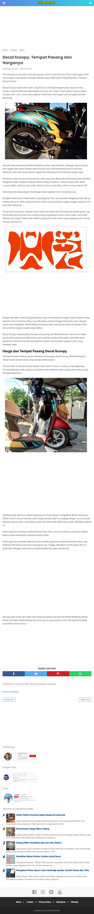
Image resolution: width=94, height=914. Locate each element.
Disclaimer (60, 902)
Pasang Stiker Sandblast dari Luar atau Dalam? (39, 843)
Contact (30, 902)
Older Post (84, 700)
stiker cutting (65, 369)
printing (78, 369)
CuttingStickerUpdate (52, 910)
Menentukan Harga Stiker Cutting (32, 829)
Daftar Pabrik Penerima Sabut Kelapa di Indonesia (40, 815)
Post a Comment (10, 692)
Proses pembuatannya (13, 211)
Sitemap (74, 902)
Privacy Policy (45, 902)
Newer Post (9, 700)
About (18, 902)
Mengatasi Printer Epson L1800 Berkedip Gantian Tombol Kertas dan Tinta (52, 870)
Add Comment (25, 69)
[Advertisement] (47, 27)
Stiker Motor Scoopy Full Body (56, 531)
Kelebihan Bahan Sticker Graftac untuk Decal (38, 856)
